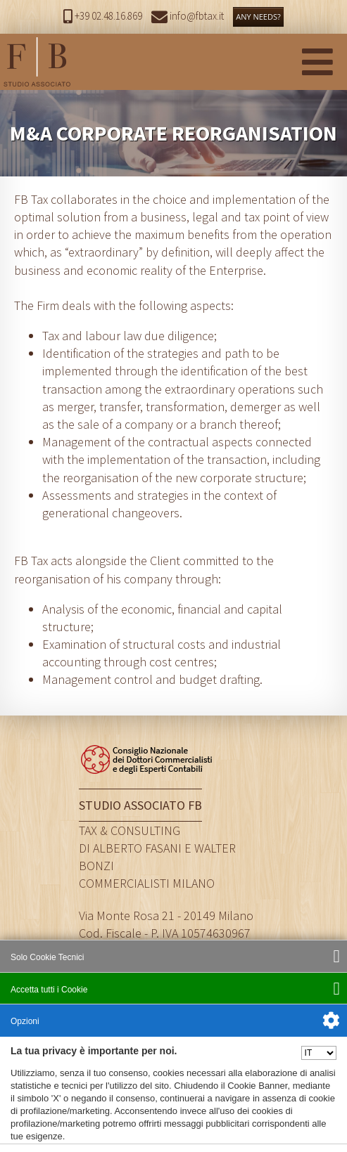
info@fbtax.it (187, 15)
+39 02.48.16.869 (102, 15)
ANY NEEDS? (258, 16)
